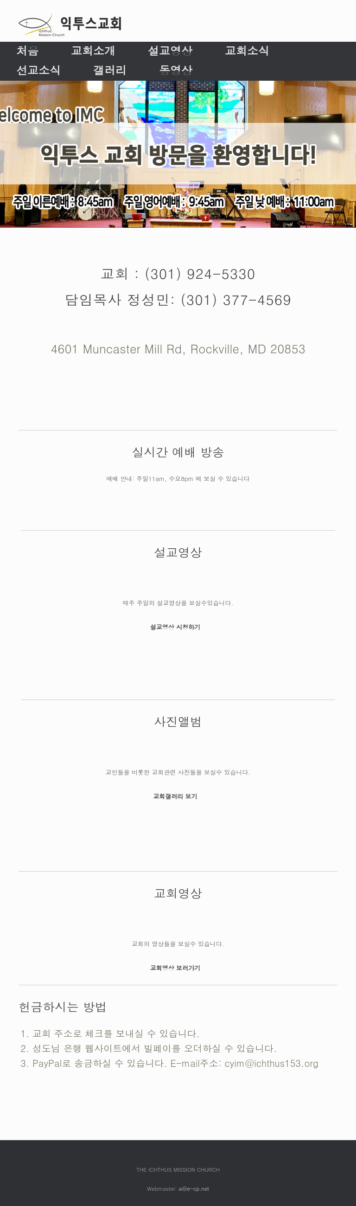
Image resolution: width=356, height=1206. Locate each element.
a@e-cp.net (193, 1188)
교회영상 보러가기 (178, 967)
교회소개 (93, 50)
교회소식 (247, 50)
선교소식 (38, 70)
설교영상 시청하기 (178, 626)
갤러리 (110, 70)
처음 (27, 50)
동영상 (175, 70)
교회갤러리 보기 (178, 796)
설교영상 (170, 50)
